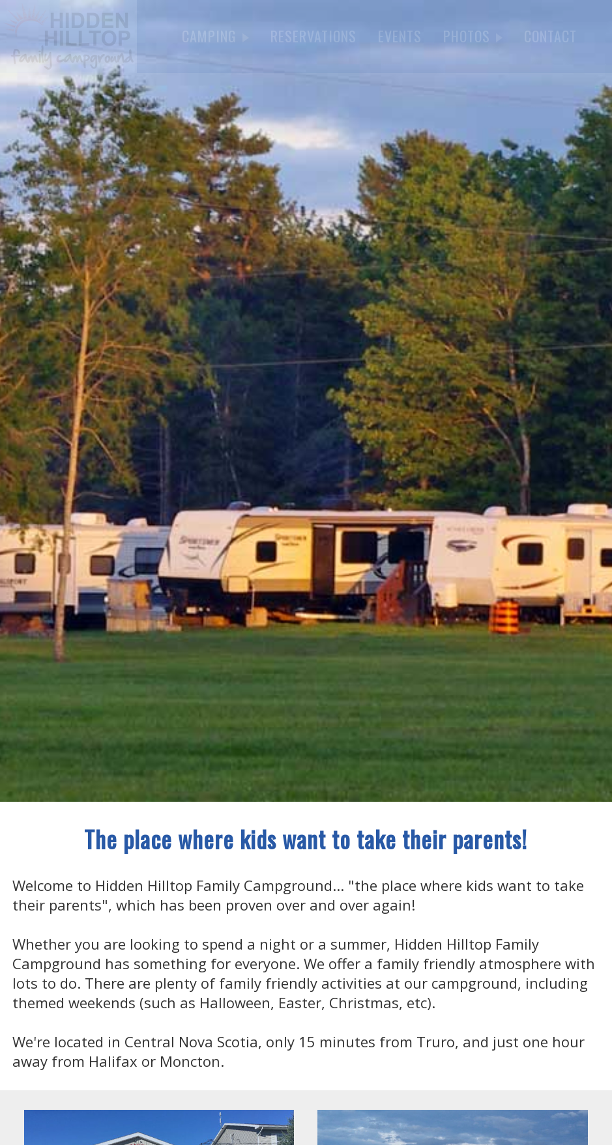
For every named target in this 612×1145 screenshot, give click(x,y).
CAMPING (215, 35)
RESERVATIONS (313, 35)
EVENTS (400, 35)
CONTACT (550, 35)
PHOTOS (473, 35)
